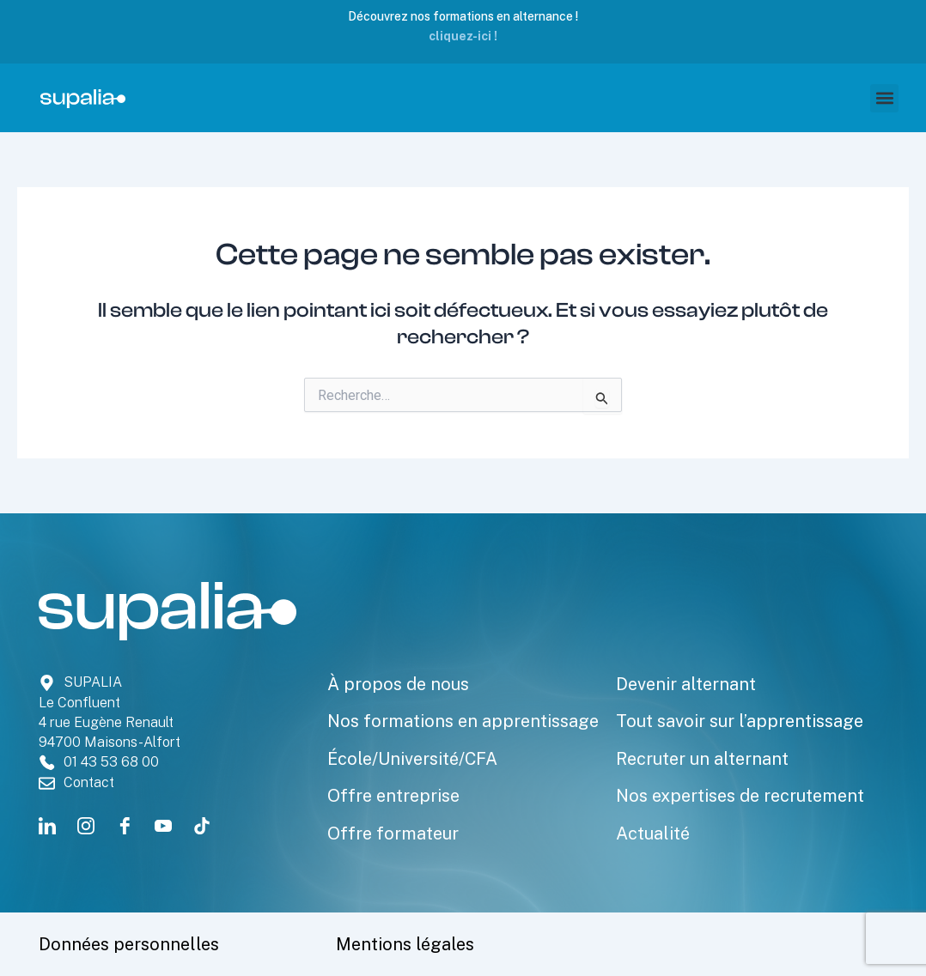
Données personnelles (129, 944)
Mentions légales (405, 944)
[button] (884, 98)
